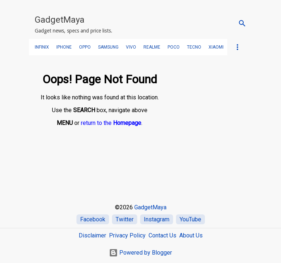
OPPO (85, 47)
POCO (174, 47)
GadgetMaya (60, 20)
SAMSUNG (108, 47)
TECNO (194, 47)
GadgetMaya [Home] (150, 207)
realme (151, 47)
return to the (111, 122)
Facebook (92, 219)
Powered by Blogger (140, 252)
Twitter (125, 219)
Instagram (156, 219)
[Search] (242, 23)
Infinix (42, 47)
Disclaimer (92, 235)
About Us (191, 235)
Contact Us (162, 235)
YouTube (190, 219)
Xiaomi (216, 47)
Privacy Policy (127, 235)
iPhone (64, 47)
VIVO (131, 47)
